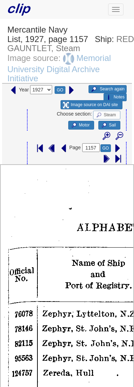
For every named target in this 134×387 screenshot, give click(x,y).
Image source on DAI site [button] (90, 105)
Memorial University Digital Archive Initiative (59, 68)
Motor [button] (80, 125)
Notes (115, 97)
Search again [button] (108, 89)
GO (60, 90)
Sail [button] (108, 125)
